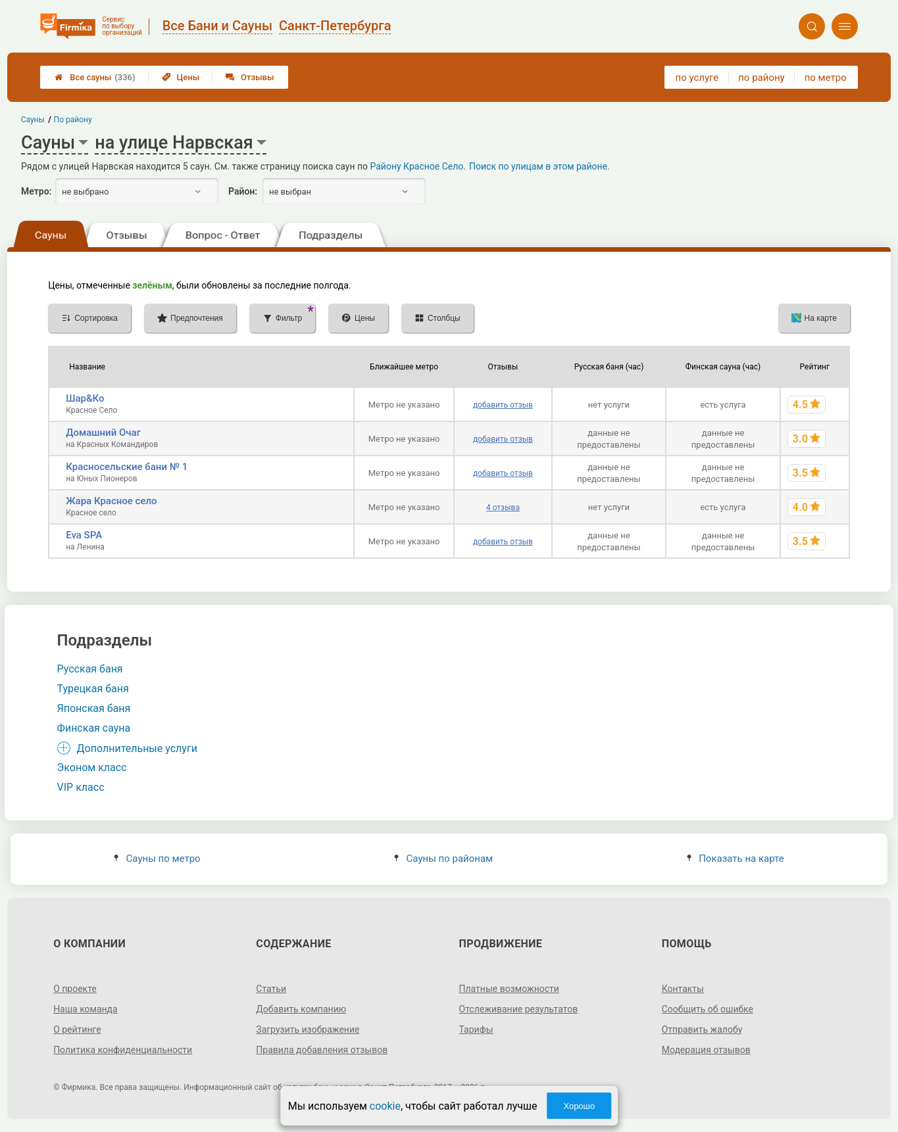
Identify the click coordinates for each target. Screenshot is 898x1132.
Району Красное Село (416, 166)
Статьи (271, 988)
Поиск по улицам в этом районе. (539, 166)
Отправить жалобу (702, 1029)
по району (761, 77)
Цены (181, 77)
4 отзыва (503, 507)
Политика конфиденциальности (122, 1050)
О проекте (75, 988)
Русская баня (90, 669)
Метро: (36, 191)
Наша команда (85, 1009)
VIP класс (81, 787)
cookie (385, 1106)
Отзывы (250, 77)
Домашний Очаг (103, 432)
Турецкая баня (93, 688)
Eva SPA (84, 535)
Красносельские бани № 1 (126, 467)
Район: (242, 191)
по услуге (697, 77)
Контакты (683, 988)
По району (73, 119)
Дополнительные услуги (137, 748)
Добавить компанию (301, 1009)
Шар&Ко (85, 398)
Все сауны (95, 77)
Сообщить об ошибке (707, 1009)
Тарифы (476, 1029)
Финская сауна (94, 728)
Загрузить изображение (307, 1029)
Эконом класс (92, 767)
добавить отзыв (503, 405)
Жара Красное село (111, 501)
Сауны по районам (443, 858)
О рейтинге (77, 1029)
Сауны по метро (157, 858)
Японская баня (94, 708)
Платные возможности (509, 988)
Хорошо (579, 1106)
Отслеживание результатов (518, 1009)
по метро (826, 77)
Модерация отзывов (706, 1050)
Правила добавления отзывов (321, 1050)
